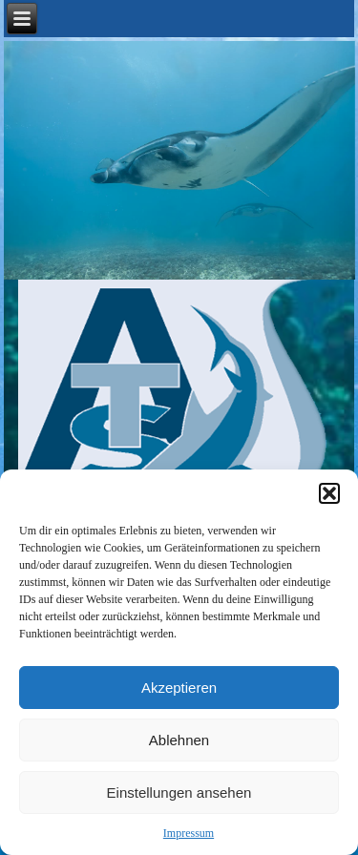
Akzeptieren (179, 687)
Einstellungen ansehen (179, 792)
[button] (329, 493)
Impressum (188, 833)
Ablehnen (179, 740)
